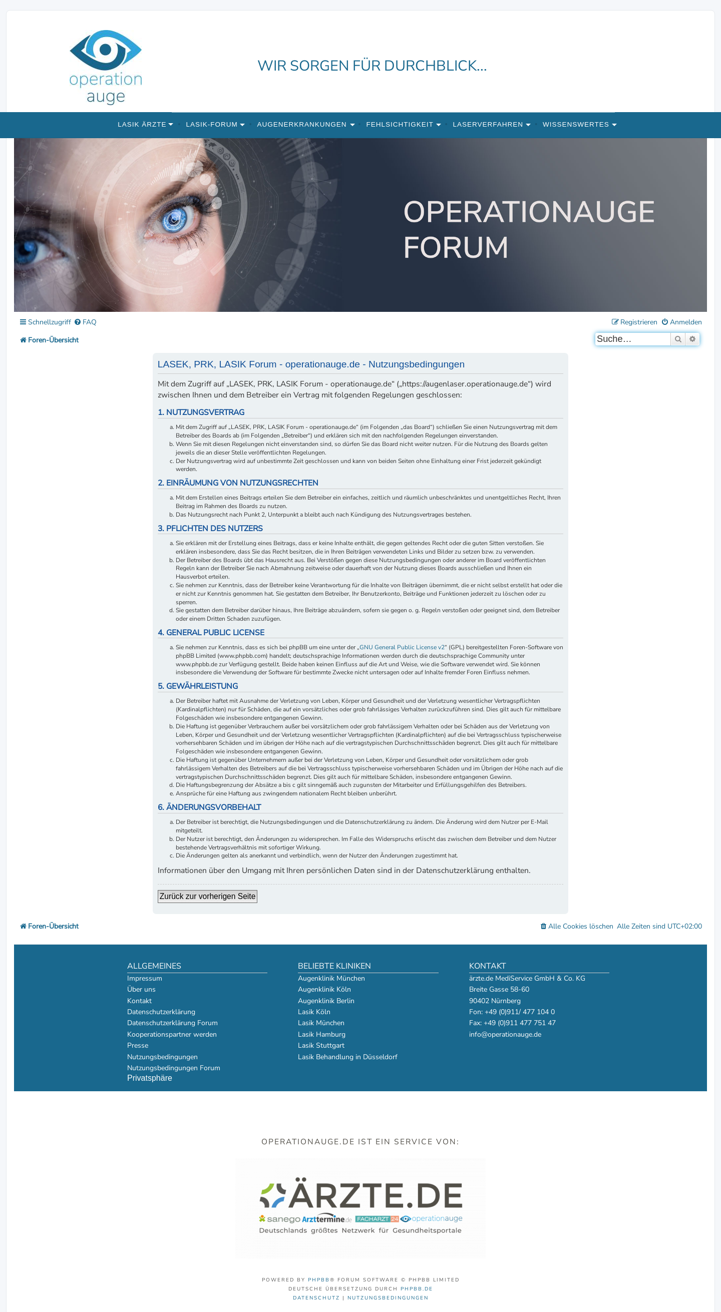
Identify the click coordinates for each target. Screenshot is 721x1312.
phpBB (319, 1279)
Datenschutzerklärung (161, 1012)
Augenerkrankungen (302, 124)
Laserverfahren (488, 124)
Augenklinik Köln (324, 989)
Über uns (141, 989)
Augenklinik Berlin (326, 1001)
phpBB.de (417, 1288)
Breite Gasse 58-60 (499, 989)
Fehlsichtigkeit (399, 124)
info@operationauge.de (505, 1034)
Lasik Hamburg (321, 1034)
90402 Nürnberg (495, 1001)
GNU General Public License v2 (402, 647)
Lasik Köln (314, 1012)
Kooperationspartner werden (172, 1034)
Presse (137, 1045)
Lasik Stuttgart (321, 1045)
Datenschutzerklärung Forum (172, 1023)
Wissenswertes (576, 124)
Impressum (144, 978)
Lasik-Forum (211, 124)
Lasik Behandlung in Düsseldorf (348, 1057)
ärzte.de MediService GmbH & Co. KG (527, 978)
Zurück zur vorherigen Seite (208, 896)
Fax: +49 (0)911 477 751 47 (512, 1023)
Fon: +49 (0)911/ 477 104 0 (512, 1012)
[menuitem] (85, 322)
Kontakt (139, 1001)
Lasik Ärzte (142, 124)
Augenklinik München (331, 978)
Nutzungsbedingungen (162, 1057)
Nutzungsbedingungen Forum (173, 1068)
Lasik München (321, 1023)
